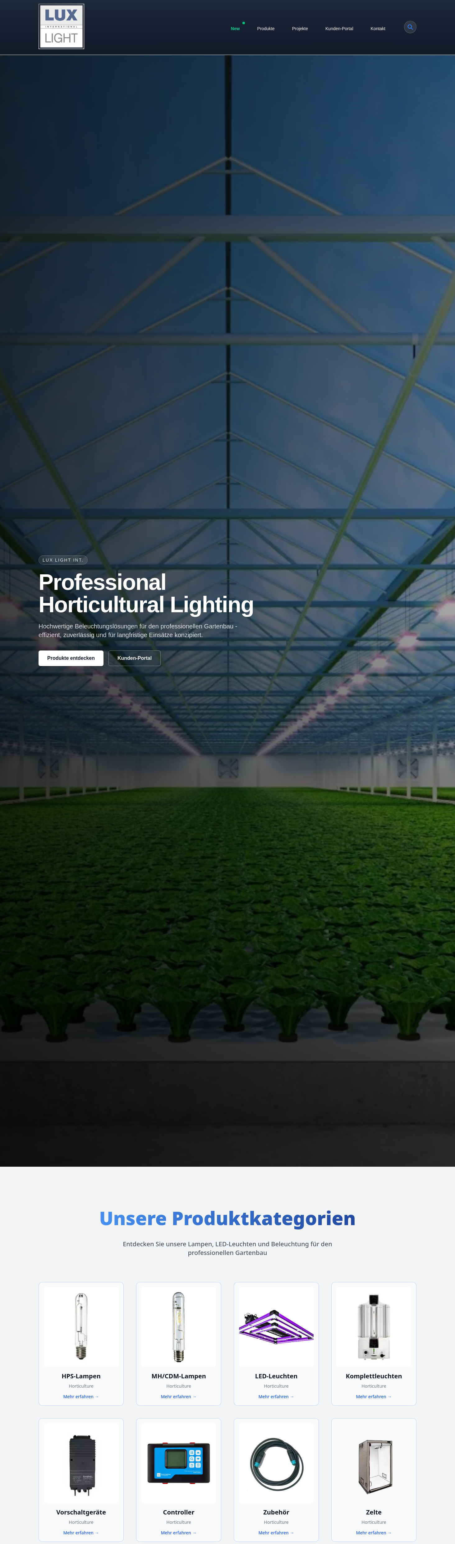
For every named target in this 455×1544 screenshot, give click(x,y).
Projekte (300, 28)
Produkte (266, 28)
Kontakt (378, 28)
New (237, 27)
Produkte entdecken (71, 658)
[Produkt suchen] (410, 27)
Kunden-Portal (339, 28)
